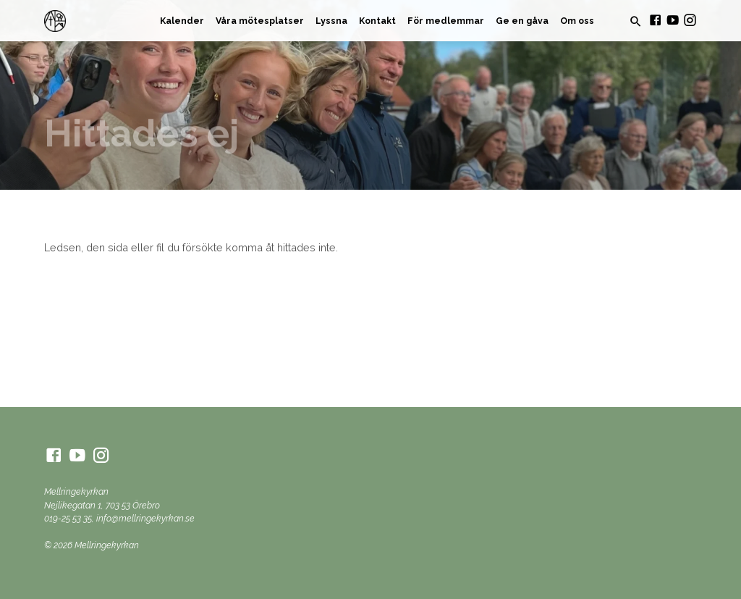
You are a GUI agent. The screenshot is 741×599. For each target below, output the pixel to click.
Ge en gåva (522, 20)
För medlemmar (445, 20)
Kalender (182, 20)
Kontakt (377, 20)
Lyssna (331, 20)
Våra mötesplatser (260, 20)
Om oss (577, 20)
